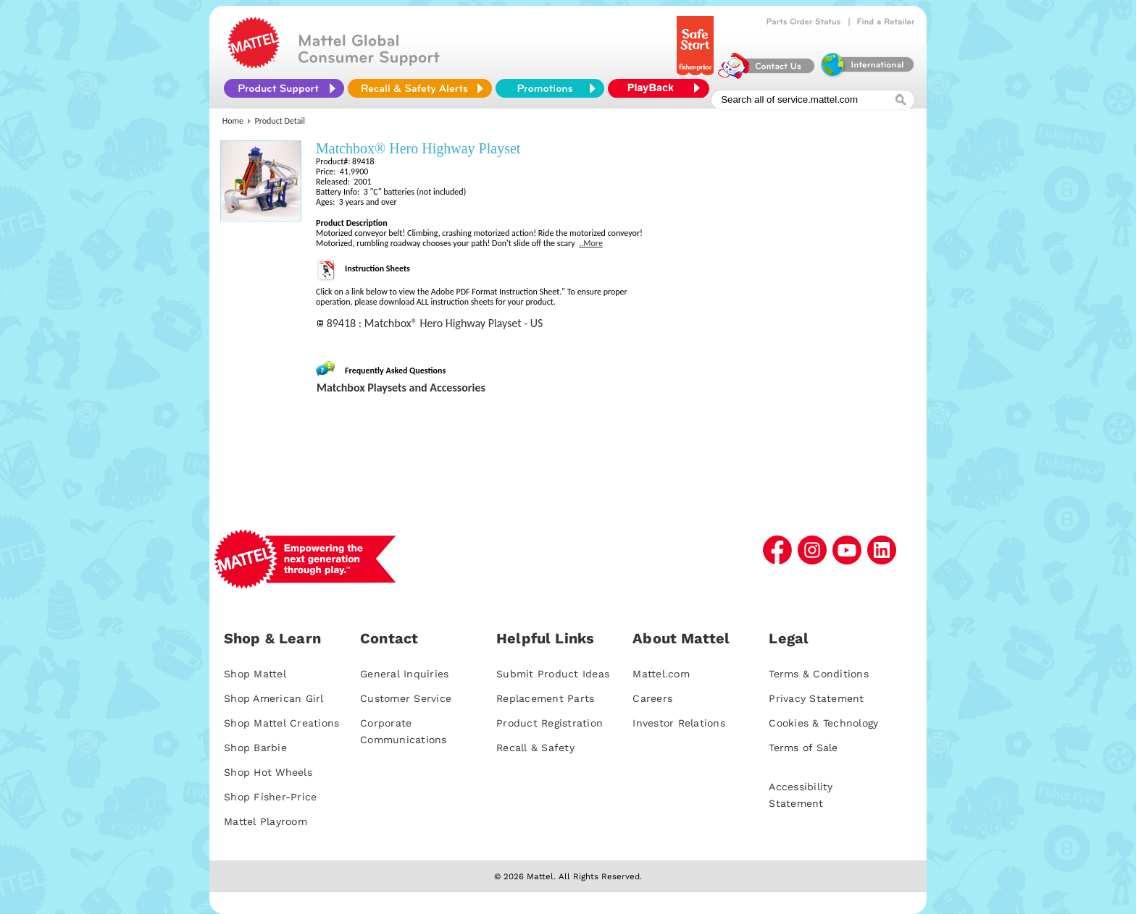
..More (591, 243)
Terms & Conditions (819, 674)
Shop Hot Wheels (268, 772)
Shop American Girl (274, 698)
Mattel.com (661, 674)
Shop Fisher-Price (270, 797)
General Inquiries (404, 674)
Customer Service (405, 698)
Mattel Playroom (265, 821)
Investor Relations (678, 723)
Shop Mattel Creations (281, 723)
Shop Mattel (255, 674)
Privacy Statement (816, 698)
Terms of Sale (803, 747)
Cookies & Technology (823, 723)
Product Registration (549, 723)
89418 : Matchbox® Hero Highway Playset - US (435, 323)
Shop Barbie (255, 747)
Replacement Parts (545, 698)
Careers (652, 698)
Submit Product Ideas (552, 674)
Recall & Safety (535, 747)
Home (232, 121)
